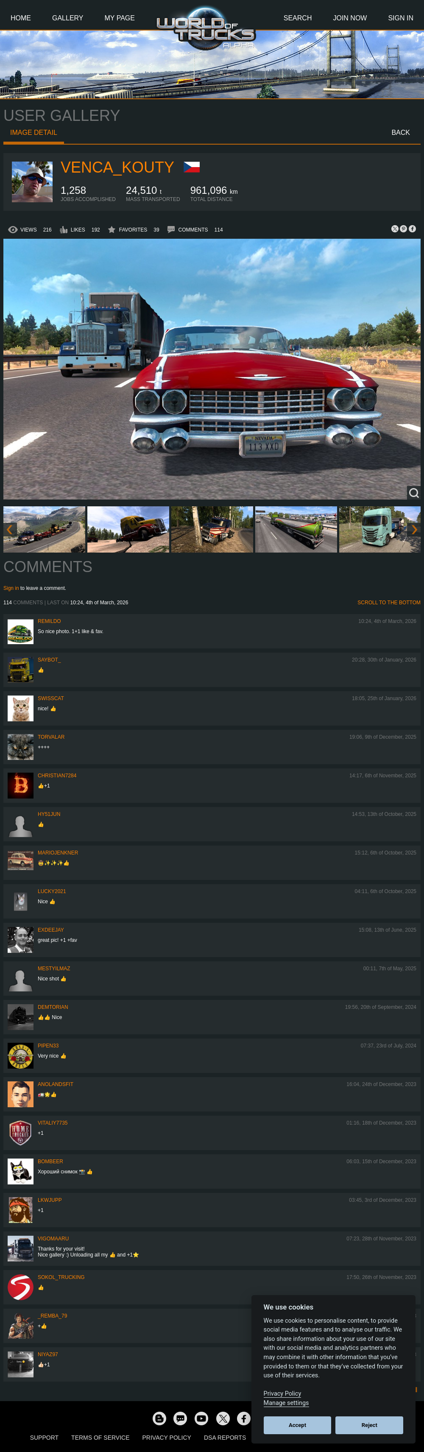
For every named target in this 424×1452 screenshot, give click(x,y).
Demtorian (53, 1007)
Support (44, 1437)
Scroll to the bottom (389, 603)
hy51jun (49, 814)
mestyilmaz (54, 969)
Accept (297, 1425)
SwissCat (51, 698)
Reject (369, 1425)
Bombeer (50, 1161)
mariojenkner (58, 853)
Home (21, 18)
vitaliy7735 (53, 1123)
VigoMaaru (53, 1239)
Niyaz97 (48, 1354)
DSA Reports (225, 1437)
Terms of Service (100, 1437)
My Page (120, 18)
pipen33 (48, 1046)
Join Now (350, 18)
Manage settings (286, 1403)
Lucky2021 (52, 891)
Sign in (11, 588)
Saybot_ (49, 660)
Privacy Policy (166, 1437)
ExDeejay (51, 930)
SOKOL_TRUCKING (61, 1277)
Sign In (400, 18)
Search (298, 18)
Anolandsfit (55, 1084)
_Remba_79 (52, 1316)
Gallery (68, 18)
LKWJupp (50, 1200)
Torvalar (51, 737)
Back (400, 132)
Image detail (33, 132)
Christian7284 (57, 776)
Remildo (49, 621)
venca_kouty (117, 167)
